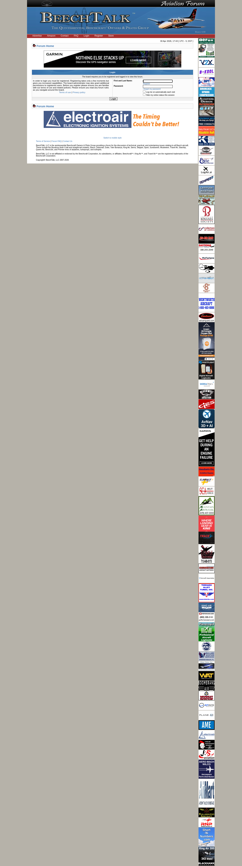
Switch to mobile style (112, 138)
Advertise (37, 35)
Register (99, 35)
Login (86, 35)
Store (111, 35)
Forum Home (45, 45)
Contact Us (67, 141)
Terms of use (65, 92)
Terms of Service (43, 141)
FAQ (76, 35)
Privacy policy (79, 92)
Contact (64, 35)
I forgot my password (152, 89)
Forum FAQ (56, 141)
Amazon (51, 35)
